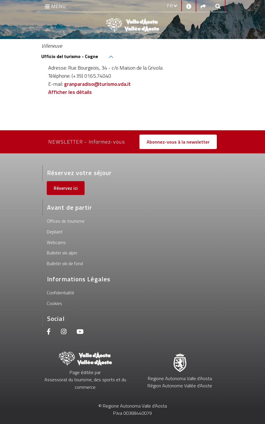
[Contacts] (188, 6)
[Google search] (218, 6)
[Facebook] (49, 332)
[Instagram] (63, 332)
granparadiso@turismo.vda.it (97, 84)
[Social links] (203, 6)
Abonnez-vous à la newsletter (178, 141)
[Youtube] (79, 332)
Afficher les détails (70, 92)
